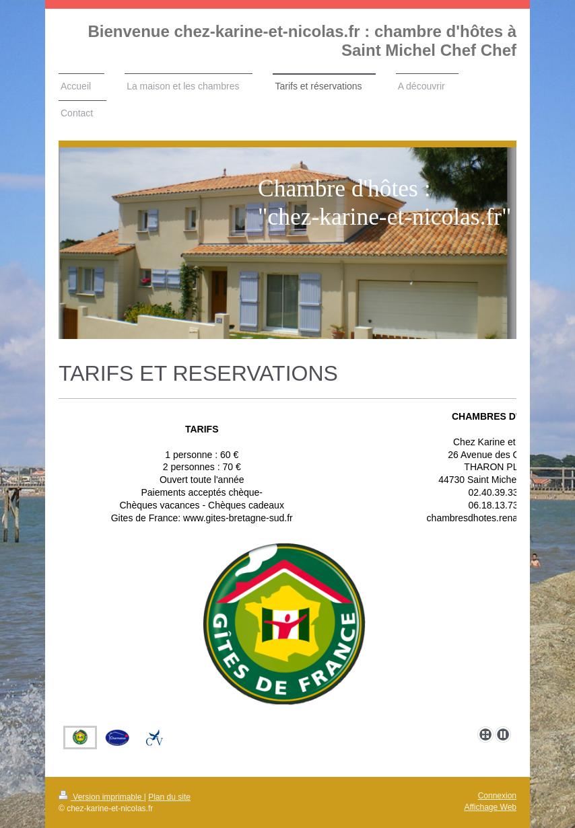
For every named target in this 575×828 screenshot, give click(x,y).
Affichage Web (490, 807)
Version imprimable (101, 797)
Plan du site (169, 797)
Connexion (497, 795)
